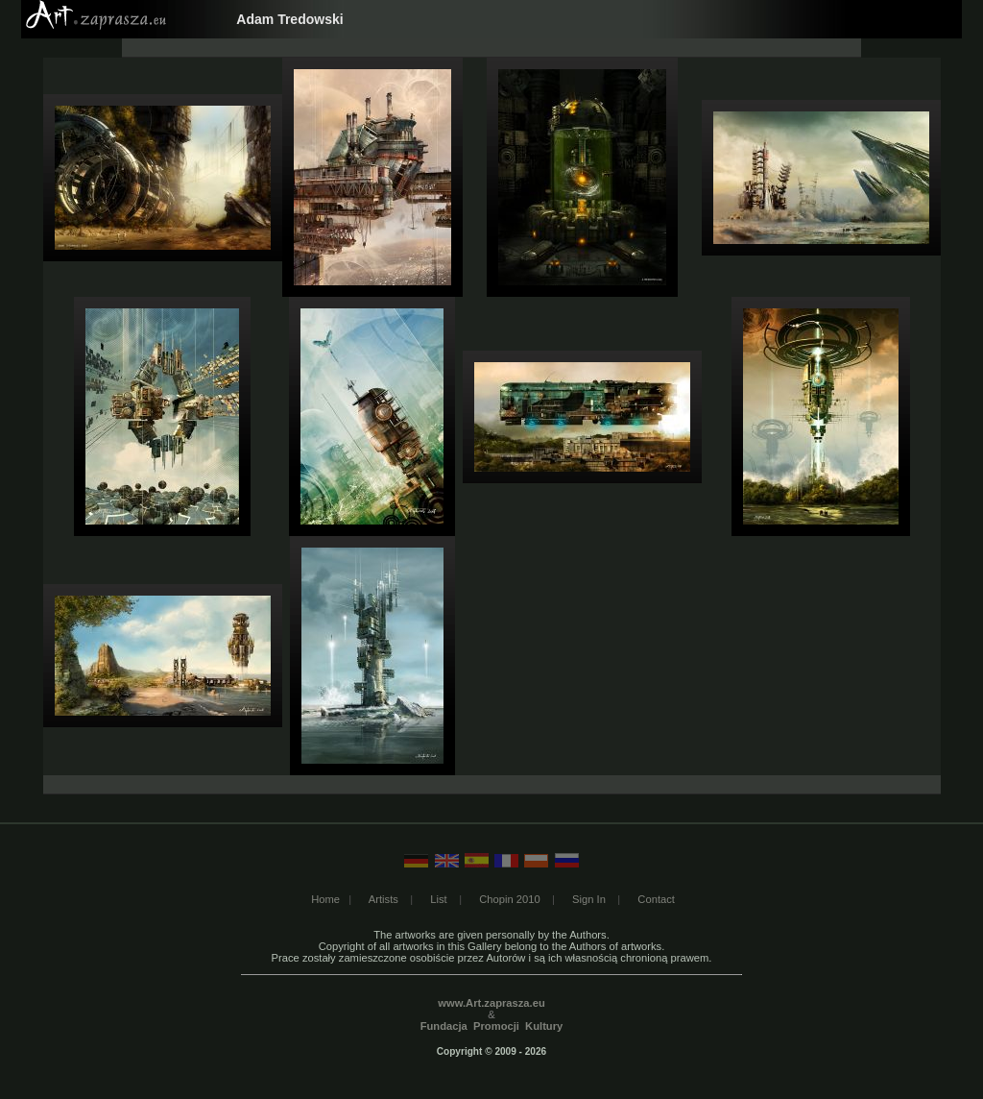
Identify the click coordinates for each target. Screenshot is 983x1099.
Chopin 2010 (509, 899)
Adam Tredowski (289, 19)
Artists (383, 899)
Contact (656, 899)
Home (325, 899)
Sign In (589, 899)
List (438, 899)
